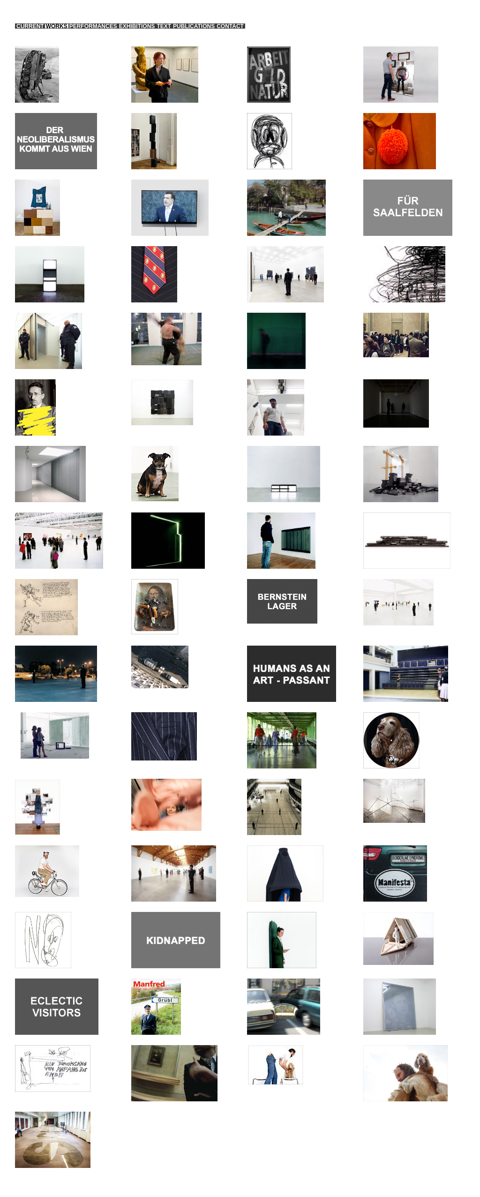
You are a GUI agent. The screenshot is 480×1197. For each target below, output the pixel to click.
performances (93, 26)
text (164, 26)
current (30, 26)
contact (230, 26)
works (57, 26)
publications (194, 26)
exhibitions (137, 26)
